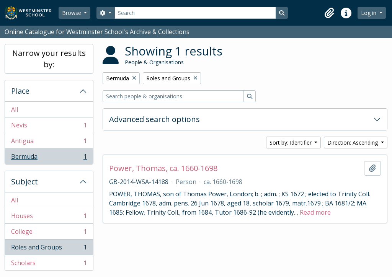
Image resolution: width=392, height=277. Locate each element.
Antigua (49, 142)
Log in (369, 12)
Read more (315, 212)
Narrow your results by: (49, 59)
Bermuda (49, 158)
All (14, 109)
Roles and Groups (49, 249)
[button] (329, 13)
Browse (72, 12)
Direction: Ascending (353, 142)
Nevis (49, 127)
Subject (24, 181)
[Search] (195, 13)
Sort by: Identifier (291, 142)
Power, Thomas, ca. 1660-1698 (163, 168)
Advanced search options (154, 119)
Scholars (49, 264)
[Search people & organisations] (173, 96)
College (49, 233)
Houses (49, 217)
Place (20, 91)
